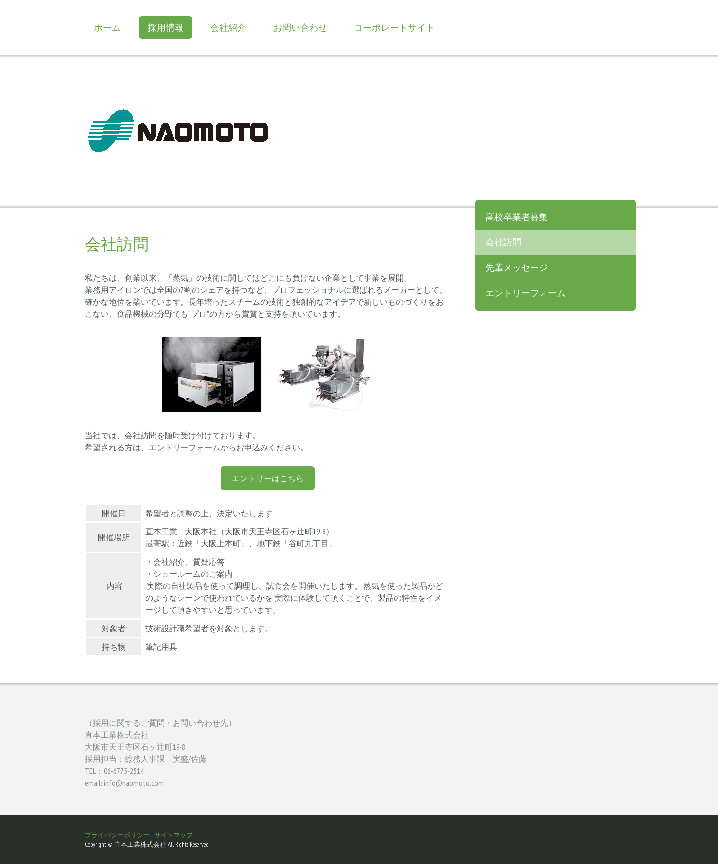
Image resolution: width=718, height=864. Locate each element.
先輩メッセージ (516, 267)
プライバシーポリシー (117, 835)
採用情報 (165, 27)
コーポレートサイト (394, 27)
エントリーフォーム (525, 293)
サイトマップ (173, 835)
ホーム (107, 27)
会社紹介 (228, 27)
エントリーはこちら (268, 478)
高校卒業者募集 (516, 217)
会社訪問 (503, 242)
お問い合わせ (300, 27)
